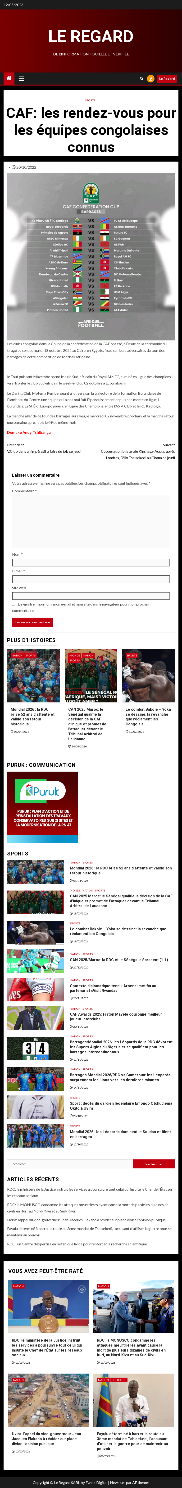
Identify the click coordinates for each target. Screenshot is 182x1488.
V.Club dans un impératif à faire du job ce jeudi (49, 447)
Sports (90, 100)
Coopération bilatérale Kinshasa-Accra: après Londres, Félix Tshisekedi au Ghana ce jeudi (133, 451)
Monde (74, 655)
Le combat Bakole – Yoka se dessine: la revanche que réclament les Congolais (148, 716)
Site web (19, 587)
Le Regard (91, 36)
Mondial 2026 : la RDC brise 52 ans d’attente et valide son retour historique (33, 716)
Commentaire (24, 490)
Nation (17, 655)
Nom (17, 554)
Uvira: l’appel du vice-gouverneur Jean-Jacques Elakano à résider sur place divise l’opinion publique (86, 1219)
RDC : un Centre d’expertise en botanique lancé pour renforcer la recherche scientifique (77, 1244)
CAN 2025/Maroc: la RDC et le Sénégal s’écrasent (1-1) (119, 960)
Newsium (117, 1482)
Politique (119, 1380)
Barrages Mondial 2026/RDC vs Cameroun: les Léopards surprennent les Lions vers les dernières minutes (120, 1077)
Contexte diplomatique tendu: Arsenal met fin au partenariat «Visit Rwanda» (113, 988)
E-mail (18, 571)
